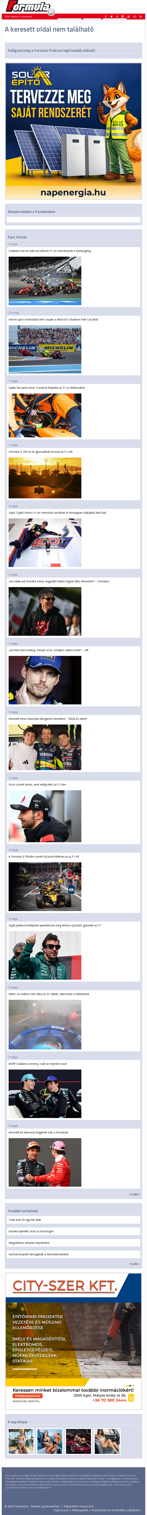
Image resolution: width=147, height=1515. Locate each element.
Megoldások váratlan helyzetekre (29, 1243)
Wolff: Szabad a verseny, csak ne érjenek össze (45, 1090)
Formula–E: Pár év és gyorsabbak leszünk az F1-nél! (45, 474)
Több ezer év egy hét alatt (25, 1220)
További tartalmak (23, 1211)
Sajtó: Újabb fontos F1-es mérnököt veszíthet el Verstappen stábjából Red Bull (57, 539)
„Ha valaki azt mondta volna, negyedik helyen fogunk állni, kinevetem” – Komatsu (59, 607)
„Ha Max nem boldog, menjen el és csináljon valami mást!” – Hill (48, 676)
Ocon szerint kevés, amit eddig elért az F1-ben (45, 812)
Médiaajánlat (80, 1510)
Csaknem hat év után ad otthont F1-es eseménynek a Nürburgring (50, 277)
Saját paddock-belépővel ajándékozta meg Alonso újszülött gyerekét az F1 (55, 951)
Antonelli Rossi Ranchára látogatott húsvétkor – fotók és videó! (48, 743)
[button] (141, 16)
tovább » (135, 1194)
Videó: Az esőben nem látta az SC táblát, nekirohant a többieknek (49, 1020)
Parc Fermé (17, 237)
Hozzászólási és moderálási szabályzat (115, 1510)
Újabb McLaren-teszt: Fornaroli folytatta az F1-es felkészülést (47, 411)
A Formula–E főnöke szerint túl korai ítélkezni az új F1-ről (45, 883)
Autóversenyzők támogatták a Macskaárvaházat (39, 1254)
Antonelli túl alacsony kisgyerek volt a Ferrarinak (45, 1158)
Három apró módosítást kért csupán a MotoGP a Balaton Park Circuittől (53, 345)
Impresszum (61, 1510)
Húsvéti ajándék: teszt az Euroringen (31, 1231)
